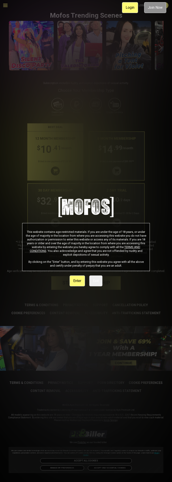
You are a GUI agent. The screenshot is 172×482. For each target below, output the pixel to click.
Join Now (155, 7)
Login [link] (130, 7)
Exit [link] (96, 281)
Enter (77, 281)
